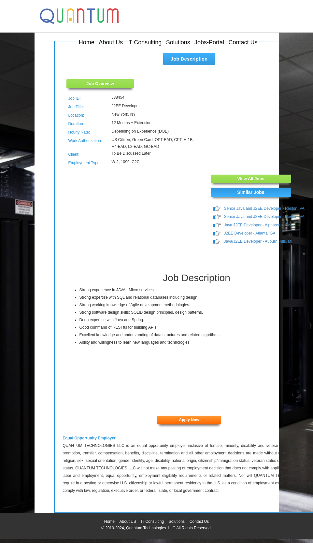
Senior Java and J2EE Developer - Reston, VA (264, 208)
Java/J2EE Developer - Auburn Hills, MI (258, 241)
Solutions (178, 42)
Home (86, 42)
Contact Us (242, 42)
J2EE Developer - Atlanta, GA (250, 233)
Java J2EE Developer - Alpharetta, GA (257, 225)
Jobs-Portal (209, 42)
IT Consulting (144, 42)
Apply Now (189, 420)
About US (128, 521)
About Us (111, 42)
